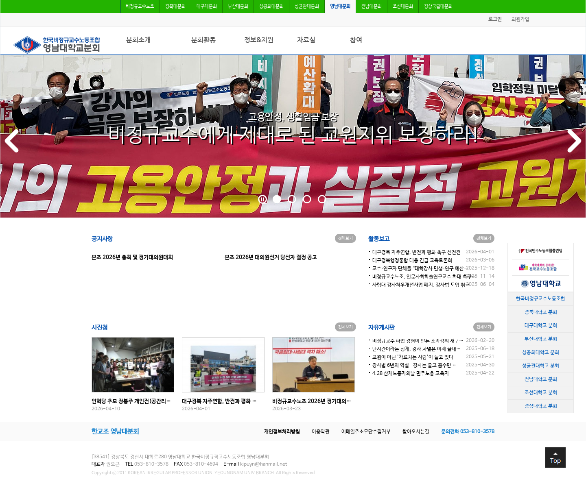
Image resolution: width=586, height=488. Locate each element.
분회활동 (203, 40)
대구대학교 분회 (541, 325)
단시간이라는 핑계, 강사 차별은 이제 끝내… (416, 349)
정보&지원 (258, 40)
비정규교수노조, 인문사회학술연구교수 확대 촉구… (424, 277)
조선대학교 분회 (541, 392)
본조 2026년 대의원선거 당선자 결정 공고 (271, 258)
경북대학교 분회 (541, 312)
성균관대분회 (307, 6)
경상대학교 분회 (541, 406)
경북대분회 (175, 6)
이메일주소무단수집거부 (366, 432)
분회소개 (138, 40)
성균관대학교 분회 (540, 365)
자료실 (306, 40)
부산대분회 (238, 6)
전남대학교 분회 (541, 379)
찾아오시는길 (415, 432)
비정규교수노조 (140, 6)
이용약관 (321, 432)
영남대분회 (340, 6)
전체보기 (345, 238)
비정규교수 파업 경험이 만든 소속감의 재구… (418, 341)
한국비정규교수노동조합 (540, 298)
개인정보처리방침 (282, 432)
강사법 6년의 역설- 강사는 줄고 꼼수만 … (414, 365)
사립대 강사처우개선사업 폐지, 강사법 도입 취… (421, 285)
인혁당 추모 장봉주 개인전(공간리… (131, 402)
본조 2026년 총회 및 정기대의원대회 (132, 258)
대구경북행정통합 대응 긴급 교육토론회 (412, 261)
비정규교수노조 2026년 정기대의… (311, 402)
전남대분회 (371, 6)
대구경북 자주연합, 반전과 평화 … (219, 402)
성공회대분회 (271, 6)
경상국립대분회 (438, 6)
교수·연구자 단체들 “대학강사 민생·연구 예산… (420, 269)
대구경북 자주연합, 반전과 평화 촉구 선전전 (416, 252)
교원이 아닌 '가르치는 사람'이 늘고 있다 (412, 357)
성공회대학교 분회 (540, 352)
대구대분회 (207, 6)
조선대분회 (403, 6)
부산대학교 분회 (541, 339)
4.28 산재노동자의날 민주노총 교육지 (410, 374)
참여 (356, 40)
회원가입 (520, 19)
